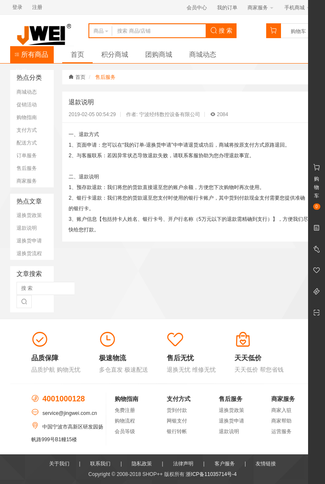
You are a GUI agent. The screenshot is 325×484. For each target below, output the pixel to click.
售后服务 (27, 168)
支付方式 (27, 130)
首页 (77, 54)
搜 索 (221, 30)
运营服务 (281, 431)
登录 (17, 7)
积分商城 (114, 54)
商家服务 (260, 8)
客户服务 (225, 464)
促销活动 (27, 105)
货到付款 (177, 410)
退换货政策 (29, 215)
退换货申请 (29, 241)
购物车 (298, 31)
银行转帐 (177, 431)
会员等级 (125, 431)
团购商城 (158, 54)
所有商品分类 (31, 57)
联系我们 (100, 464)
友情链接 (266, 464)
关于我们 (59, 464)
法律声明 (183, 464)
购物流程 (125, 421)
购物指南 (27, 117)
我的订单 (227, 8)
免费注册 (125, 410)
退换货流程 (29, 253)
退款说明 (27, 228)
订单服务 (27, 156)
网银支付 (177, 421)
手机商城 (297, 8)
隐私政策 (142, 464)
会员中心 (197, 8)
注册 (37, 7)
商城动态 (202, 54)
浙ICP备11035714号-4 (211, 474)
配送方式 (27, 143)
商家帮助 (281, 421)
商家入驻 (281, 410)
